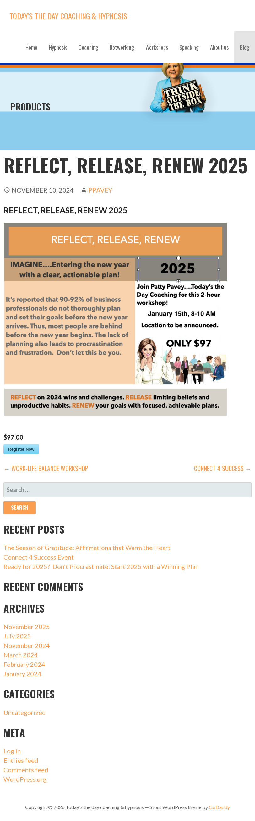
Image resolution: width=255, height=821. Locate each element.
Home (31, 47)
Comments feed (25, 769)
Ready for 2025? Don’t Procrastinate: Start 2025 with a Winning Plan (101, 566)
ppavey (100, 190)
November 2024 (26, 645)
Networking (122, 47)
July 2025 (17, 636)
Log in (12, 751)
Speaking (189, 47)
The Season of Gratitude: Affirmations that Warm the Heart (87, 547)
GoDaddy (219, 807)
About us (219, 47)
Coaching (88, 47)
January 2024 (22, 674)
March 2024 (20, 655)
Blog (244, 47)
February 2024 (24, 664)
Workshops (156, 47)
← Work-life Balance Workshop (45, 468)
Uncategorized (24, 712)
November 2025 (26, 626)
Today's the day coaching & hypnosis (68, 15)
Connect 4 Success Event (38, 557)
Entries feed (20, 760)
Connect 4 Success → (223, 468)
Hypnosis (58, 47)
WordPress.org (24, 779)
